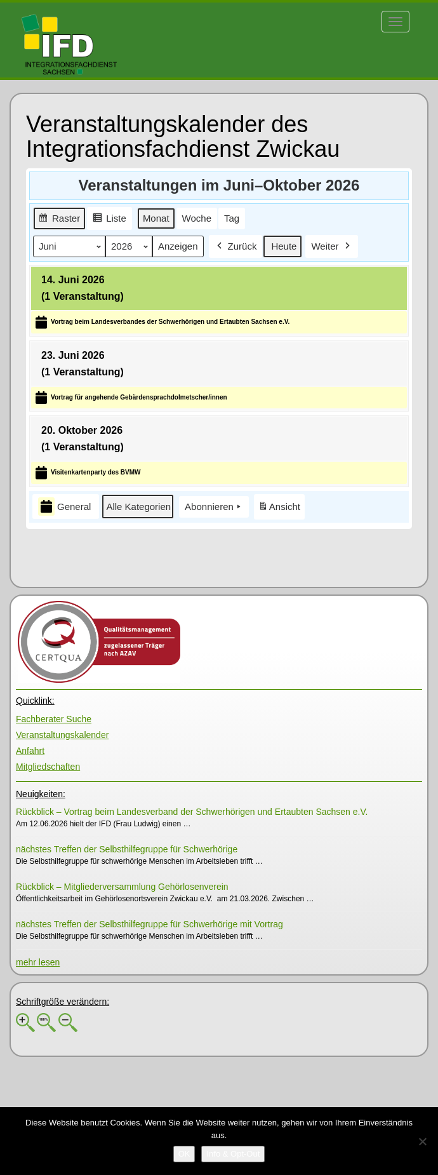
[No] (422, 1141)
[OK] (184, 1154)
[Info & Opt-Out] (233, 1154)
